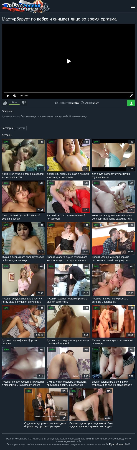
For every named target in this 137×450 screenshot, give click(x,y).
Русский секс (116, 444)
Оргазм (20, 128)
